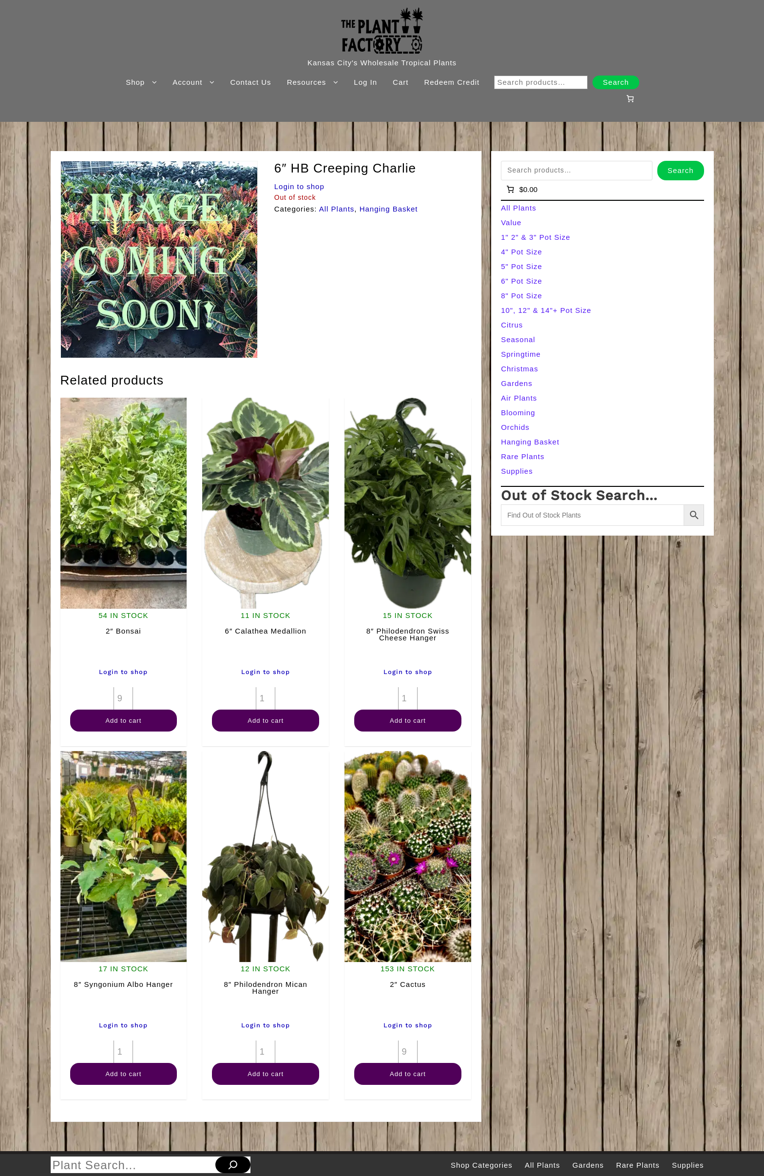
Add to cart (123, 720)
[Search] (232, 1165)
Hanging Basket (389, 209)
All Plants (337, 209)
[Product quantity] (123, 698)
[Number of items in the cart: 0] (630, 98)
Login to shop (299, 186)
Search (616, 82)
